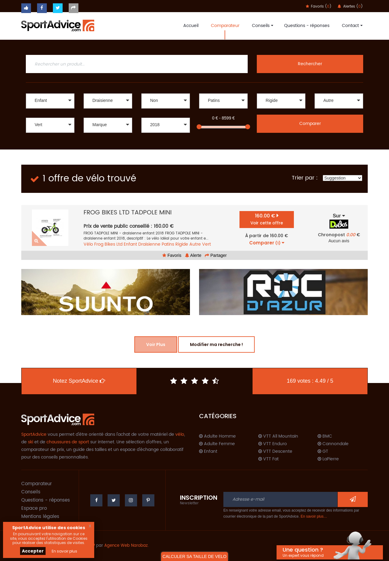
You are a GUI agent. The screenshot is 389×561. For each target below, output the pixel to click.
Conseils (262, 25)
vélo (179, 434)
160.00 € (266, 219)
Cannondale (333, 444)
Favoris (171, 255)
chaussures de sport (67, 441)
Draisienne (149, 244)
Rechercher (310, 63)
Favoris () (319, 6)
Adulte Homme (217, 436)
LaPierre (328, 459)
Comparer (310, 123)
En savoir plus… (314, 516)
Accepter (33, 551)
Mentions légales (40, 516)
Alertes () (350, 6)
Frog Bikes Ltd (108, 244)
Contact (351, 25)
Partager (216, 255)
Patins (168, 244)
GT (323, 451)
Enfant (130, 244)
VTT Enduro (272, 444)
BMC (325, 436)
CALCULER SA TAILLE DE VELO (194, 556)
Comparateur (225, 25)
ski (30, 441)
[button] (50, 101)
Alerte (193, 255)
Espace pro (34, 508)
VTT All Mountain (278, 436)
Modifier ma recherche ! (216, 344)
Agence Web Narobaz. (126, 546)
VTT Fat (268, 459)
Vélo (88, 244)
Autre (195, 244)
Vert (206, 244)
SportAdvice (33, 434)
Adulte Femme (217, 444)
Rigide (181, 244)
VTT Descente (275, 451)
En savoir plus (64, 551)
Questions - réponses (306, 25)
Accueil (190, 25)
